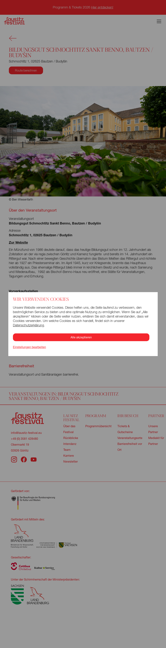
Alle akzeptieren (81, 337)
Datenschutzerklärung (28, 325)
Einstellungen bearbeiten (29, 347)
